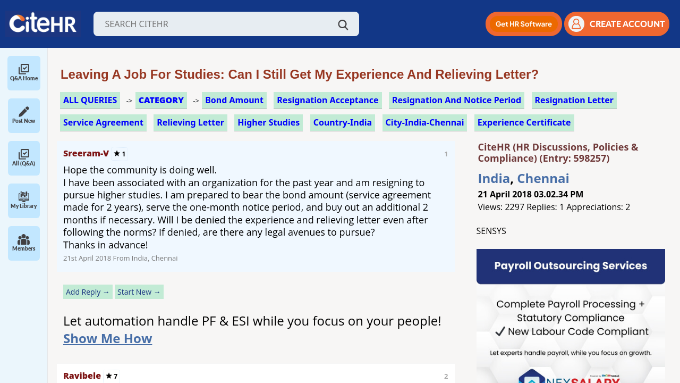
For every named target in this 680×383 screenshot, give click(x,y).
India (494, 178)
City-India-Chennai (425, 122)
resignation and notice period (456, 100)
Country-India (342, 122)
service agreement (103, 122)
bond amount (234, 100)
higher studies (268, 122)
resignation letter (574, 100)
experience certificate (524, 122)
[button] (524, 24)
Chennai (543, 178)
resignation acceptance (327, 100)
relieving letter (190, 122)
